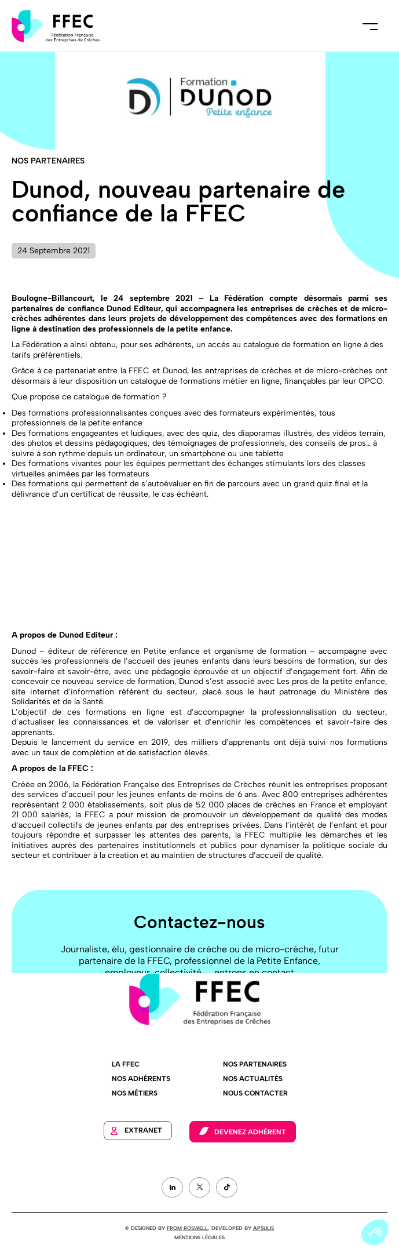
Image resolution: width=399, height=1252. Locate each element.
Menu (370, 26)
